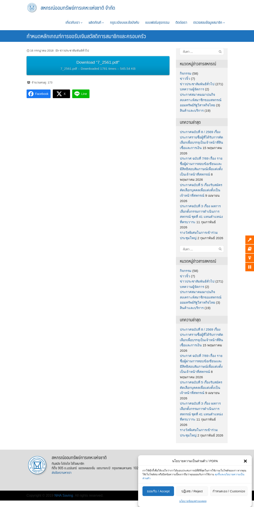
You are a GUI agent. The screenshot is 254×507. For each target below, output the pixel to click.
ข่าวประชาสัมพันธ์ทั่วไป (74, 50)
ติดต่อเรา (181, 22)
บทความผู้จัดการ (192, 89)
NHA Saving (63, 495)
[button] (245, 461)
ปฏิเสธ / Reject (192, 491)
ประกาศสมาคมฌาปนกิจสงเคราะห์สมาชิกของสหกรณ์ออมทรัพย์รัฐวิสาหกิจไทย (200, 100)
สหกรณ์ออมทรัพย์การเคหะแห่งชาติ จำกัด (78, 7)
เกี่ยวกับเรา (74, 22)
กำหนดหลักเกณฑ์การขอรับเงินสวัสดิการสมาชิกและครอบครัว (86, 36)
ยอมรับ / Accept (158, 491)
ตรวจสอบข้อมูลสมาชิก (209, 22)
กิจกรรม (185, 73)
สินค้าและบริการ (192, 110)
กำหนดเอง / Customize (228, 491)
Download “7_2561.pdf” (98, 66)
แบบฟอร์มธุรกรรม (157, 22)
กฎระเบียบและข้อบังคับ (124, 22)
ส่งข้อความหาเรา (61, 472)
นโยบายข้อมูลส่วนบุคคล (192, 501)
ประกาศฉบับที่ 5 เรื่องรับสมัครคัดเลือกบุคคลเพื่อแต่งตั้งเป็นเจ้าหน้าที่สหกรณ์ (201, 190)
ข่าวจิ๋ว (185, 78)
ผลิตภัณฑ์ (96, 22)
